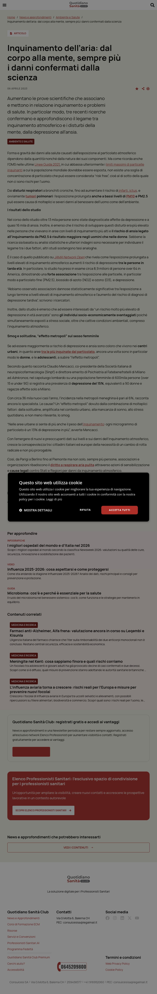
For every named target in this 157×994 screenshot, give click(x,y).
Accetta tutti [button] (118, 510)
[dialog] (78, 497)
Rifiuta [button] (83, 510)
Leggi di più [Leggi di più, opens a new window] (54, 499)
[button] (35, 510)
